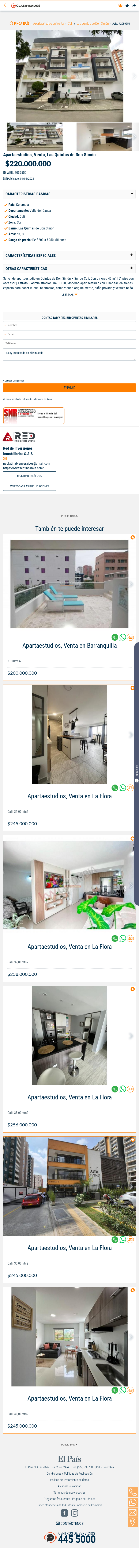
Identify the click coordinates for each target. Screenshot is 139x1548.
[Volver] (6, 5)
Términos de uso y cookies (69, 1492)
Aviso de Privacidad (69, 1486)
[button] (69, 194)
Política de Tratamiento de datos (37, 399)
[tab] (69, 194)
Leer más (67, 294)
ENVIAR (69, 388)
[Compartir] (134, 6)
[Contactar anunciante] (130, 639)
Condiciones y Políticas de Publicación (70, 1473)
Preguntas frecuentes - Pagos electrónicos (69, 1499)
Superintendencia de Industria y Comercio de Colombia (69, 1505)
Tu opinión (136, 773)
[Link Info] (69, 657)
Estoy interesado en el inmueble (69, 354)
